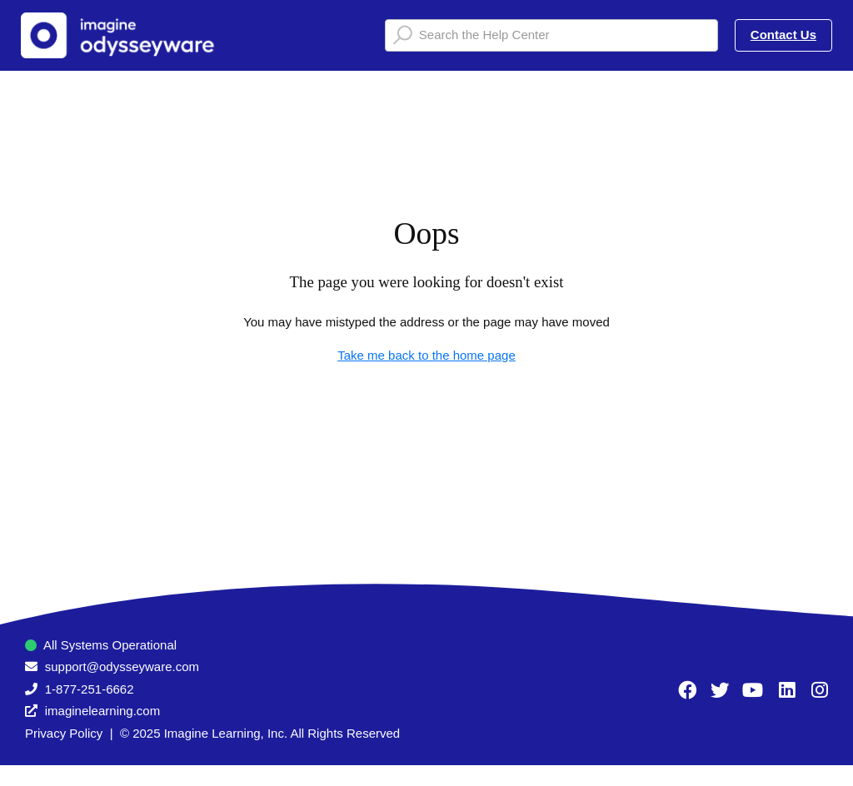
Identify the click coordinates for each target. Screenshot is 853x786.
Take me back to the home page (426, 355)
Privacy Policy (63, 733)
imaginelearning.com (102, 711)
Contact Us (783, 34)
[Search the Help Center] (551, 35)
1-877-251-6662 (89, 689)
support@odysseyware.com (122, 666)
